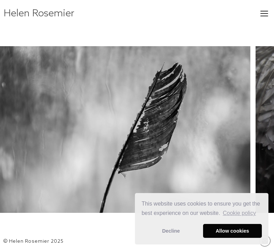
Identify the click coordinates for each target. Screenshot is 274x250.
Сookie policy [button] (239, 213)
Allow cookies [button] (232, 231)
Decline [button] (171, 231)
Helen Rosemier (38, 12)
